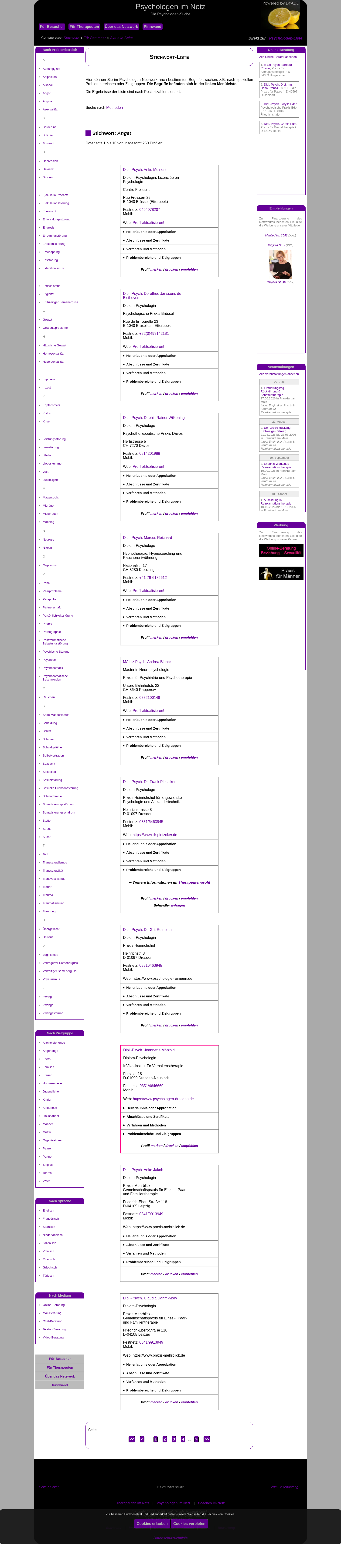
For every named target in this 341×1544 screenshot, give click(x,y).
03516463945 (150, 965)
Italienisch (49, 1243)
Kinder (47, 1099)
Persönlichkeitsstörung (58, 615)
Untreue (48, 937)
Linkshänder (51, 1116)
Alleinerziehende (54, 1042)
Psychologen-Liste (285, 38)
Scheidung (50, 723)
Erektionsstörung (54, 244)
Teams (47, 1173)
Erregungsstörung (55, 235)
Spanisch (49, 1227)
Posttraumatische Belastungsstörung (55, 641)
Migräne (48, 505)
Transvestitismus (54, 878)
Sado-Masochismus (56, 715)
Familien (48, 1067)
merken (156, 269)
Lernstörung (51, 447)
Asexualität (50, 109)
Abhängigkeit (51, 68)
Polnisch (48, 1251)
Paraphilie (49, 599)
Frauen (47, 1075)
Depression (50, 161)
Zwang (47, 997)
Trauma (48, 895)
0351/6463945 (151, 822)
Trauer (47, 887)
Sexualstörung (52, 780)
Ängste (47, 101)
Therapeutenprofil (194, 882)
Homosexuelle (52, 1083)
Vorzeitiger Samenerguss (59, 971)
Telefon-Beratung (54, 1329)
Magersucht (50, 497)
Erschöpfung (51, 252)
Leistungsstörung (54, 439)
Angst (46, 93)
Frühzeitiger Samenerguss (60, 302)
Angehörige (50, 1051)
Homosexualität (53, 353)
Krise (46, 421)
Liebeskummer (52, 463)
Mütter (47, 1132)
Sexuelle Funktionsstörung (60, 788)
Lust (45, 471)
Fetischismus (51, 286)
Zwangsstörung (53, 1013)
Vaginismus (50, 954)
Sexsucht (49, 763)
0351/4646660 (151, 1086)
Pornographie (52, 632)
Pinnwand (152, 27)
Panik (46, 583)
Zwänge (48, 1005)
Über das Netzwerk (121, 27)
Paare (47, 1148)
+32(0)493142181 (154, 333)
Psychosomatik (53, 668)
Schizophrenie (52, 796)
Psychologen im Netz (174, 1503)
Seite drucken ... (51, 1487)
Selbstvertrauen (53, 755)
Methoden (114, 108)
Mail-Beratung (52, 1313)
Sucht (46, 837)
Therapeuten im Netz (132, 1503)
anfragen (178, 905)
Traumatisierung (53, 903)
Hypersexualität (53, 361)
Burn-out (48, 143)
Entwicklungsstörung (56, 219)
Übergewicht (51, 929)
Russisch (49, 1259)
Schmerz (49, 739)
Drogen (47, 177)
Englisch (48, 1210)
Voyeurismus (51, 979)
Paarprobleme (52, 591)
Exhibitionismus (53, 268)
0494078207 (149, 210)
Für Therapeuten (84, 27)
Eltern (47, 1059)
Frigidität (48, 294)
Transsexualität (53, 870)
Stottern (48, 820)
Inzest (47, 387)
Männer (48, 1124)
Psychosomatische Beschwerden (55, 677)
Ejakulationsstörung (56, 203)
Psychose (49, 659)
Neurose (48, 539)
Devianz (48, 169)
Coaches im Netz (211, 1503)
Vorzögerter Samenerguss (60, 963)
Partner (47, 1156)
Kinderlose (50, 1107)
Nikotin (47, 547)
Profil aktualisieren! (148, 223)
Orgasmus (50, 565)
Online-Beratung (54, 1305)
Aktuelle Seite (121, 38)
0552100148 (149, 698)
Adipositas (50, 77)
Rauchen (49, 697)
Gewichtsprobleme (55, 327)
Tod (45, 854)
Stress (47, 828)
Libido (47, 455)
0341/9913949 (151, 1214)
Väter (46, 1181)
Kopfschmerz (51, 405)
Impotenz (49, 379)
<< (132, 1439)
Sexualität (49, 772)
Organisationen (53, 1140)
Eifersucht (49, 211)
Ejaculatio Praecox (55, 195)
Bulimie (47, 135)
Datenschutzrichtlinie (170, 1538)
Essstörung (50, 260)
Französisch (51, 1218)
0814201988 (149, 453)
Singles (47, 1164)
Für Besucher (52, 27)
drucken (171, 269)
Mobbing (48, 522)
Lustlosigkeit (51, 479)
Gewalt (47, 319)
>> (207, 1439)
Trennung (49, 911)
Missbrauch (50, 513)
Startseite (71, 38)
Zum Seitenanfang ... (286, 1487)
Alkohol (47, 85)
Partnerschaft (52, 607)
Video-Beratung (53, 1337)
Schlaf (47, 731)
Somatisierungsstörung (58, 804)
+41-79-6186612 (153, 578)
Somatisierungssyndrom (59, 812)
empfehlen (189, 269)
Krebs (47, 413)
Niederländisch (53, 1235)
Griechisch (50, 1267)
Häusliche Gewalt (54, 345)
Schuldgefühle (52, 747)
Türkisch (48, 1275)
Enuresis (48, 227)
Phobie (47, 623)
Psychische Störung (56, 651)
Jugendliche (51, 1091)
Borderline (49, 127)
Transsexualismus (55, 862)
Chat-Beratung (52, 1321)
